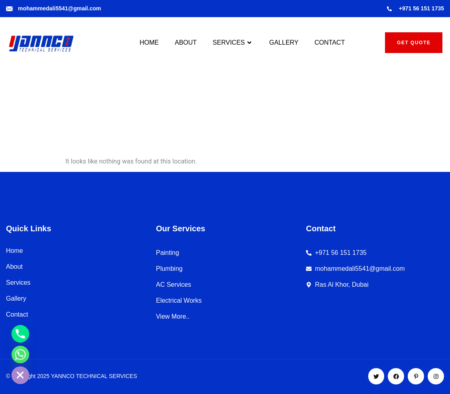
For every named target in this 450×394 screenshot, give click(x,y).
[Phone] (20, 334)
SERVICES (233, 42)
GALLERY (284, 42)
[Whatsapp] (20, 354)
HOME (149, 42)
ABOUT (186, 42)
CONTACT (329, 42)
